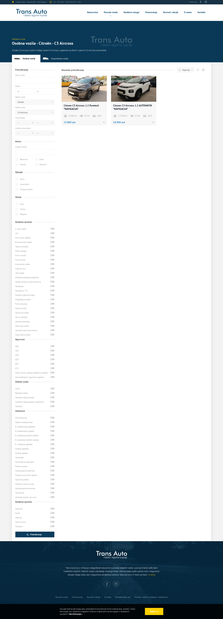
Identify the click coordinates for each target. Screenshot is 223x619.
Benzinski (24, 159)
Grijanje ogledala (22, 448)
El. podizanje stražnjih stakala (27, 440)
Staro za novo (20, 522)
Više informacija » (75, 614)
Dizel (42, 159)
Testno (22, 209)
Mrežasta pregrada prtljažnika (27, 277)
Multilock (18, 406)
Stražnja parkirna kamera (25, 488)
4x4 (16, 233)
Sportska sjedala (22, 479)
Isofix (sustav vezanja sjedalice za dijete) (31, 372)
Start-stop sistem (22, 326)
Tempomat (19, 493)
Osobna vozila (29, 58)
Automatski (24, 184)
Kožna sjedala (20, 251)
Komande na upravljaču (24, 462)
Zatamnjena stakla (22, 334)
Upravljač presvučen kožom (26, 330)
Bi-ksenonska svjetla (23, 242)
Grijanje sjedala (21, 453)
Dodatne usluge (131, 12)
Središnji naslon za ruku (24, 484)
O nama (188, 12)
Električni (43, 164)
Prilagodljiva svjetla (23, 299)
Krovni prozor (20, 259)
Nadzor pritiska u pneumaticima (28, 282)
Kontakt (201, 12)
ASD (17, 350)
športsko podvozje (22, 321)
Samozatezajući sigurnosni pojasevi (29, 377)
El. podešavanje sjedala (24, 431)
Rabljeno (23, 214)
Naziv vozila (20, 75)
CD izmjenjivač (21, 418)
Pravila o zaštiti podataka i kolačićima (151, 597)
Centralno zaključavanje (24, 397)
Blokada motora (21, 393)
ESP (16, 364)
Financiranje (151, 12)
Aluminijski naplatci (23, 237)
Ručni (22, 179)
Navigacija (19, 286)
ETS (16, 368)
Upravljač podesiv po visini (25, 497)
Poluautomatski (26, 189)
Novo (22, 204)
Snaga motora (21, 147)
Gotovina (18, 508)
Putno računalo (21, 304)
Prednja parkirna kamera (25, 470)
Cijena (17, 86)
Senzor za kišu (21, 308)
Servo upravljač (21, 317)
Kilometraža (20, 118)
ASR (17, 355)
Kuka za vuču (20, 268)
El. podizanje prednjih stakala (26, 435)
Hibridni (23, 164)
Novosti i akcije (170, 12)
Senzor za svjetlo (22, 312)
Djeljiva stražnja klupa (24, 422)
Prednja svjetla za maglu (25, 295)
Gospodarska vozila (59, 58)
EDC (17, 359)
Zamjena (18, 526)
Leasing (18, 517)
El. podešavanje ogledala (25, 426)
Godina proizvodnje (22, 128)
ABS (17, 346)
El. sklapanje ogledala (23, 444)
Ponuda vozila (111, 12)
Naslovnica (92, 12)
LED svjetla (19, 273)
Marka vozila (20, 97)
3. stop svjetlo (20, 229)
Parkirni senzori (21, 466)
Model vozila (20, 107)
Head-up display (21, 246)
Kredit (17, 513)
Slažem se (154, 611)
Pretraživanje (34, 534)
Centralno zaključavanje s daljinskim (29, 402)
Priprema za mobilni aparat (26, 475)
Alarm (17, 388)
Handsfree (19, 457)
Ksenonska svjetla (22, 264)
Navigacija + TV (21, 290)
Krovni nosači (20, 255)
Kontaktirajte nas (122, 597)
